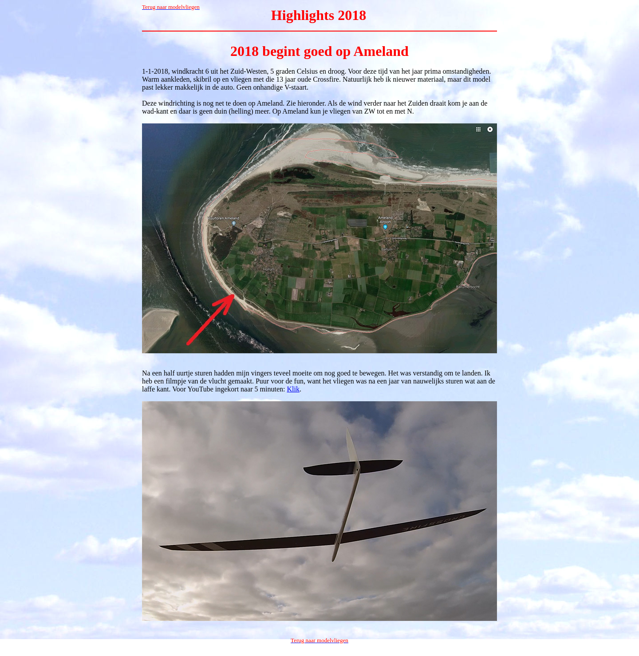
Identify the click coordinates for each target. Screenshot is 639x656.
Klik (293, 389)
